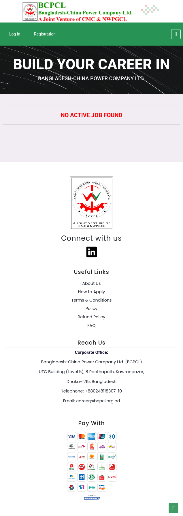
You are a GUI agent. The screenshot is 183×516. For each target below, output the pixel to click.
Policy (91, 308)
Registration (45, 34)
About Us (91, 283)
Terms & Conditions (91, 300)
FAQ (91, 325)
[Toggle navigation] (176, 34)
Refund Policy (91, 317)
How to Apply (91, 292)
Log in (14, 34)
